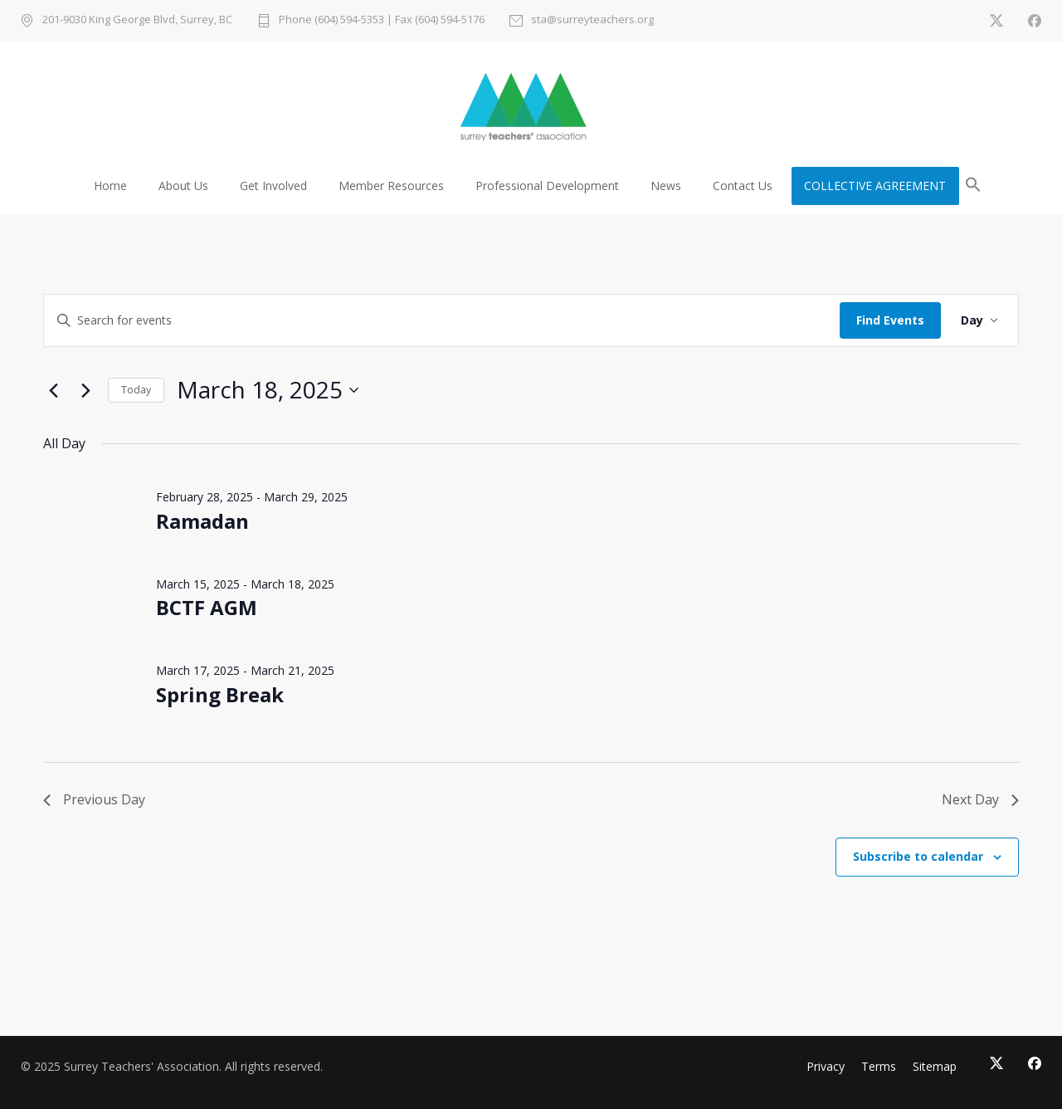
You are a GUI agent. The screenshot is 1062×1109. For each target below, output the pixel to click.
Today (136, 390)
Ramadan (202, 521)
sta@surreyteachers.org (592, 20)
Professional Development (547, 185)
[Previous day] (53, 390)
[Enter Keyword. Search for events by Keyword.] (442, 321)
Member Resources (391, 185)
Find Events (890, 320)
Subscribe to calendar (918, 856)
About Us (183, 185)
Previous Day (94, 799)
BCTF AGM (206, 607)
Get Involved (273, 185)
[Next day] (85, 390)
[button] (973, 187)
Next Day (980, 799)
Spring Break (220, 694)
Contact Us (742, 185)
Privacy (825, 1066)
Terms (878, 1066)
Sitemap (935, 1066)
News (665, 185)
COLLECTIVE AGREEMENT (875, 185)
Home (110, 185)
